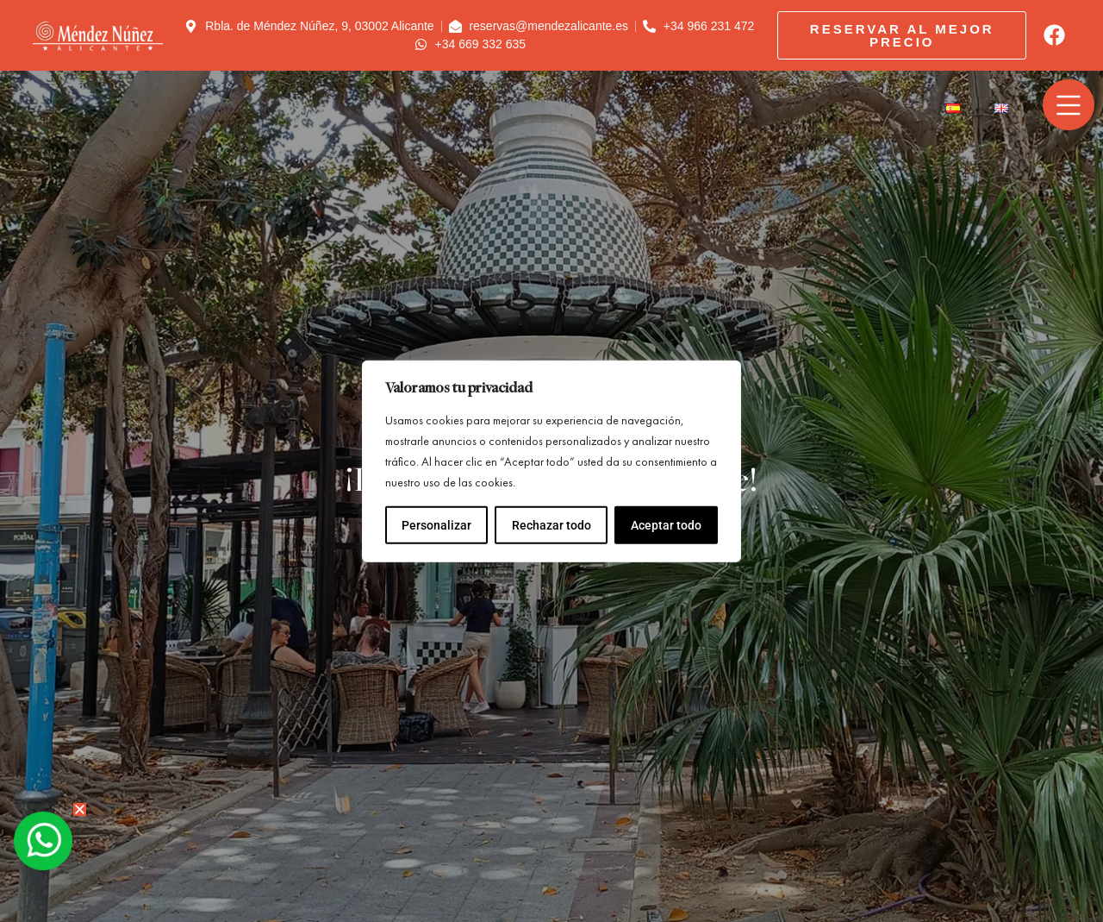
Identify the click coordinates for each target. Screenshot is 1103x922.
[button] (79, 809)
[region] (551, 461)
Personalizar (436, 525)
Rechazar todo (550, 525)
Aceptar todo (666, 525)
